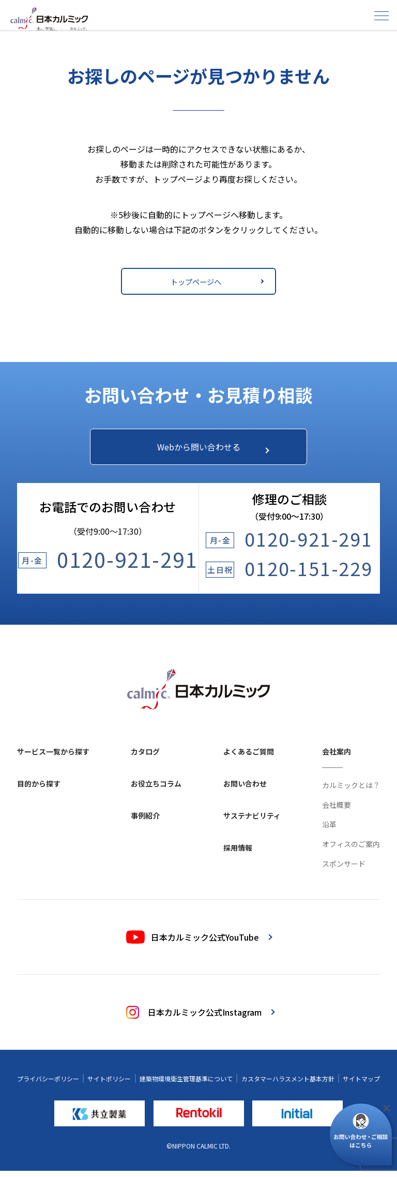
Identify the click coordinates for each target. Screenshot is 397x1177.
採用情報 (237, 854)
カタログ (145, 757)
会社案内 (336, 757)
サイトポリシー (109, 1084)
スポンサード (343, 870)
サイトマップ (361, 1084)
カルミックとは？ (351, 791)
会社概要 (336, 811)
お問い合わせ (245, 789)
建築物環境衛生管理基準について (186, 1084)
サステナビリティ (252, 822)
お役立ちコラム (156, 789)
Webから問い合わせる (207, 449)
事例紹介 (145, 822)
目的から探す (38, 789)
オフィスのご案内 (351, 850)
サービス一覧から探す (53, 757)
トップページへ (215, 281)
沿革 (329, 830)
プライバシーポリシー (48, 1084)
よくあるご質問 (248, 757)
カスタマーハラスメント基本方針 (287, 1084)
